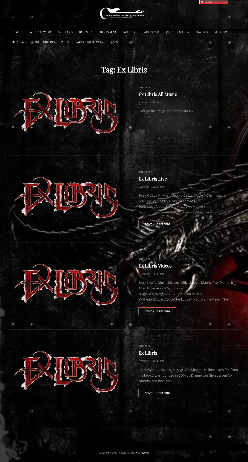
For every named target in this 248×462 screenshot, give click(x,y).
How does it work (38, 32)
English (206, 2)
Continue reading (160, 225)
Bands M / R (108, 32)
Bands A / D (65, 32)
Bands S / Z (129, 32)
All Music (220, 32)
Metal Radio (20, 42)
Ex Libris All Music (157, 94)
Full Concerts (45, 42)
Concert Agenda (177, 32)
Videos (65, 42)
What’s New (152, 32)
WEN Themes (142, 452)
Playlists (202, 32)
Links (114, 42)
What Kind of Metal (90, 42)
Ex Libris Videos (155, 266)
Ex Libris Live (152, 179)
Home (15, 32)
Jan (159, 102)
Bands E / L (86, 32)
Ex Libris (147, 353)
